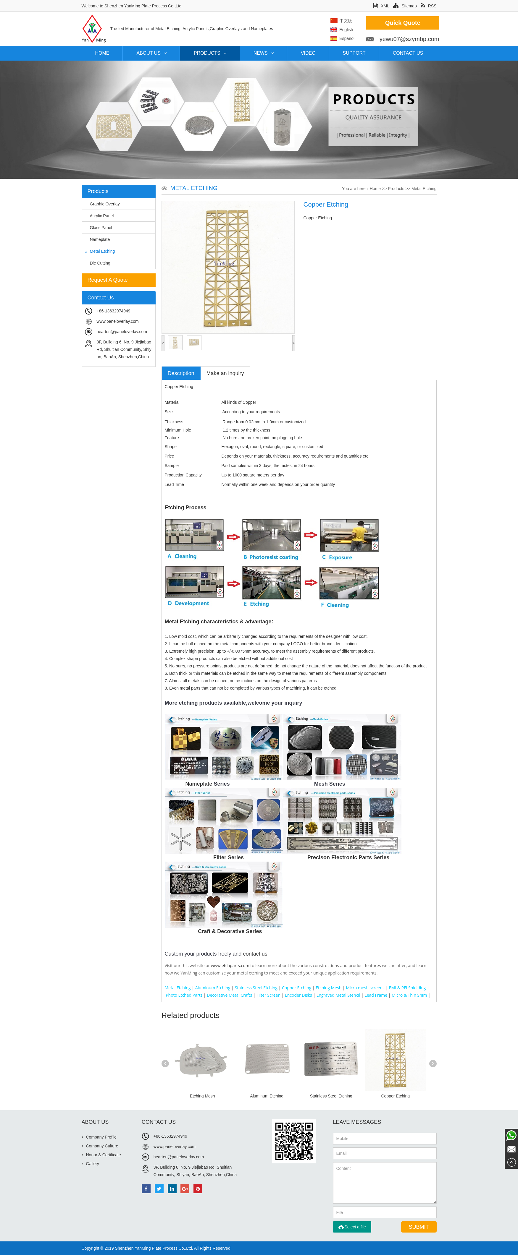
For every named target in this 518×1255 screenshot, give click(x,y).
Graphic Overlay (102, 204)
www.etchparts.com (230, 965)
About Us (152, 53)
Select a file (352, 1227)
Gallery (90, 1163)
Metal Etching (100, 251)
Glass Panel (98, 227)
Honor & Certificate (101, 1154)
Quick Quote (460, 23)
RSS (429, 6)
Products (210, 53)
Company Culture (100, 1146)
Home (102, 53)
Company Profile (99, 1137)
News (264, 53)
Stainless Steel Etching (331, 1096)
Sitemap (405, 6)
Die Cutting (97, 263)
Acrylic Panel (99, 215)
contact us (255, 954)
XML (381, 6)
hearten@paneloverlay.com (122, 331)
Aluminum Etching (266, 1096)
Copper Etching (395, 1096)
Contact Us (408, 53)
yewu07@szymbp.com (467, 39)
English (404, 29)
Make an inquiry (225, 373)
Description (181, 373)
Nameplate (97, 239)
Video (308, 53)
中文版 (403, 20)
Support (354, 53)
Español (404, 38)
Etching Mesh (202, 1096)
